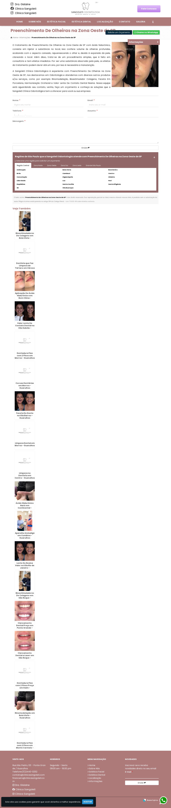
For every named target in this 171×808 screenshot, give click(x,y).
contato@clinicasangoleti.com (28, 774)
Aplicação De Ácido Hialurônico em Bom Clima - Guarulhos (24, 297)
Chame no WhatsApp (146, 32)
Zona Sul (64, 165)
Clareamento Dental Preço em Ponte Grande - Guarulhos (24, 627)
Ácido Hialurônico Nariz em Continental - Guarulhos (25, 507)
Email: (91, 100)
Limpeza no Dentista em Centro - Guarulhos (25, 475)
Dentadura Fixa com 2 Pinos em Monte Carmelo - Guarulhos (25, 746)
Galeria (140, 21)
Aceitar (87, 801)
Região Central (23, 165)
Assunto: (93, 110)
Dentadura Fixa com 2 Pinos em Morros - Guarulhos (25, 355)
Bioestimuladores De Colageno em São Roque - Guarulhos (25, 597)
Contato (124, 21)
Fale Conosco (149, 8)
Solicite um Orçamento (119, 32)
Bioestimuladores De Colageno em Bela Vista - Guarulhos (25, 237)
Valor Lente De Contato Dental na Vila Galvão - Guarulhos (24, 327)
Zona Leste (77, 165)
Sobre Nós (35, 21)
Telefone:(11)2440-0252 (24, 771)
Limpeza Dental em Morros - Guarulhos (25, 444)
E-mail (129, 772)
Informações (95, 781)
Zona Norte (38, 165)
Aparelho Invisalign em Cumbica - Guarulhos (25, 535)
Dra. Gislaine (20, 4)
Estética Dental (81, 21)
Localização (105, 21)
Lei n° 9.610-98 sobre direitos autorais (80, 201)
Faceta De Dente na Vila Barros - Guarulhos (24, 415)
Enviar (86, 147)
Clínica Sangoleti (23, 9)
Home (19, 21)
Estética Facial (56, 21)
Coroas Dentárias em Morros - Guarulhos (25, 385)
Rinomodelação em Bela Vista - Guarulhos (25, 715)
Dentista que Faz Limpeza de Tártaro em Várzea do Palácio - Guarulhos (25, 268)
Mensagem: (19, 121)
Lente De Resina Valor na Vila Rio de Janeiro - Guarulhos (24, 567)
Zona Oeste (51, 165)
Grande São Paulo (93, 165)
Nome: (16, 100)
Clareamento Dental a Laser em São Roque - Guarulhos (24, 657)
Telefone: (18, 110)
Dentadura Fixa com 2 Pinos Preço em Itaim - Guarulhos (24, 687)
